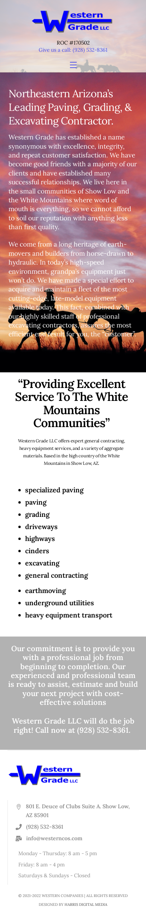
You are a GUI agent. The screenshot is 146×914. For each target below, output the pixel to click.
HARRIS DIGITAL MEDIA (86, 904)
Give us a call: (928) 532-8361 (73, 50)
